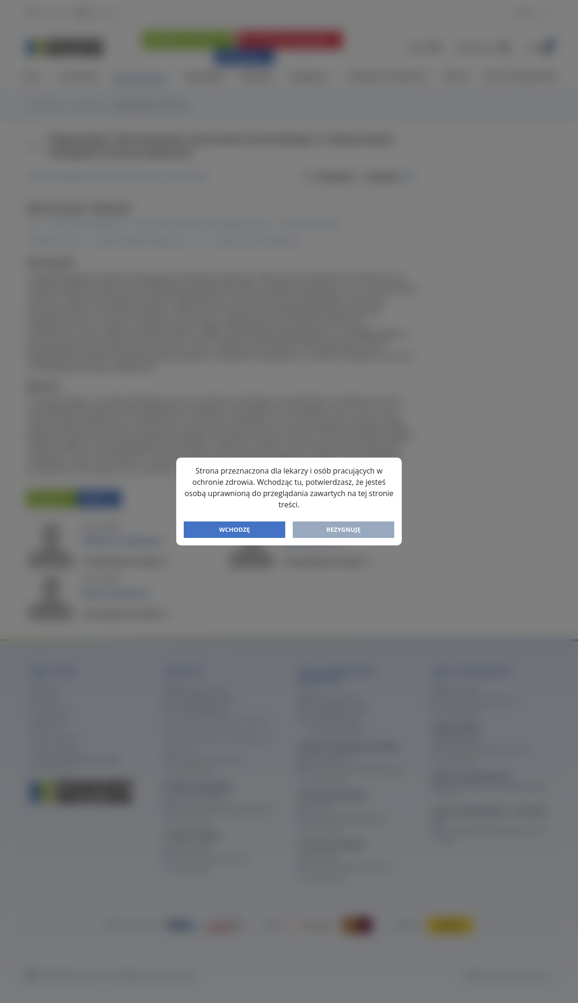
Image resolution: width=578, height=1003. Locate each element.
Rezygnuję (344, 529)
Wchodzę (234, 529)
